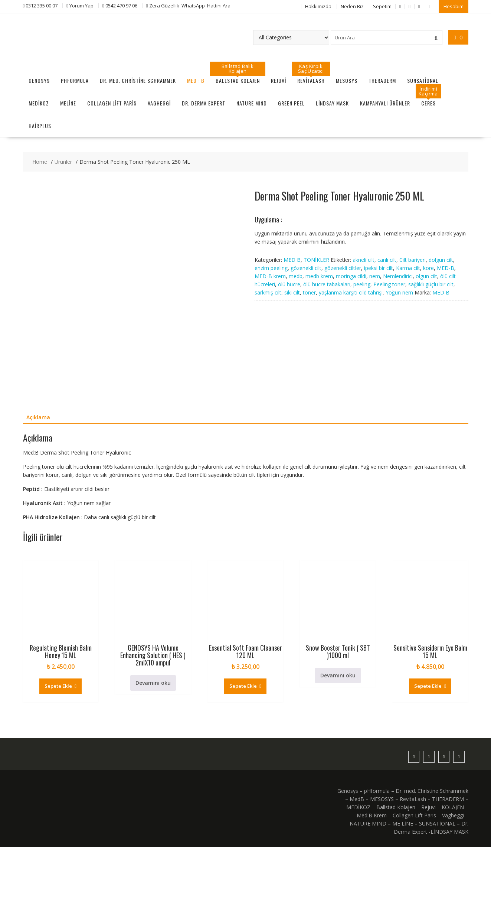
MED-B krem (270, 275)
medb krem (319, 275)
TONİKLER (316, 259)
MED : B (195, 80)
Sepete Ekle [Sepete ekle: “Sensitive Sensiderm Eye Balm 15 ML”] (428, 756)
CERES (428, 103)
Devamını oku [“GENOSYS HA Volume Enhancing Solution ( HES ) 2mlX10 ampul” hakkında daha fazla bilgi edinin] (153, 753)
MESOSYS (346, 80)
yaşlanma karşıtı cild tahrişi (351, 292)
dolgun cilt (441, 259)
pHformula (75, 80)
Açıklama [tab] (38, 488)
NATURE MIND (251, 103)
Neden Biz (352, 6)
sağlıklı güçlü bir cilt (431, 283)
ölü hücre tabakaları (326, 283)
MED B (292, 259)
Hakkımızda (318, 6)
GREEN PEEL (291, 103)
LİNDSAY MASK (332, 103)
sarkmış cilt (268, 292)
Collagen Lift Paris (112, 103)
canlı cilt (386, 259)
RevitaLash (311, 80)
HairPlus (40, 126)
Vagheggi (159, 103)
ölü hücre (289, 283)
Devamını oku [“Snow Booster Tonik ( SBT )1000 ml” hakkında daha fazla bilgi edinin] (338, 746)
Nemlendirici (398, 275)
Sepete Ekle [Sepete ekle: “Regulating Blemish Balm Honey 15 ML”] (58, 756)
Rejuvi (278, 80)
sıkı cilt (292, 292)
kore (428, 267)
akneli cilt (363, 259)
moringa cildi (351, 275)
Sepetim (382, 6)
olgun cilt (426, 275)
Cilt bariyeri (412, 259)
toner (309, 292)
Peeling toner (389, 283)
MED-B (445, 267)
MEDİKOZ (39, 103)
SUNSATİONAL (422, 80)
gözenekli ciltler (342, 267)
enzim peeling (271, 267)
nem (374, 275)
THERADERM (382, 80)
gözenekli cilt (306, 267)
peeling (361, 283)
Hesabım (453, 6)
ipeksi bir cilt (378, 267)
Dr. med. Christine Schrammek (138, 80)
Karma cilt (408, 267)
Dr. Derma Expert (203, 103)
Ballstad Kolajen (238, 80)
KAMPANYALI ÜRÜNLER (385, 103)
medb (295, 275)
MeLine (68, 103)
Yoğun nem (399, 292)
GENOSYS (39, 80)
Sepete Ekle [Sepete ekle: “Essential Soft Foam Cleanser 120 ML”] (243, 756)
